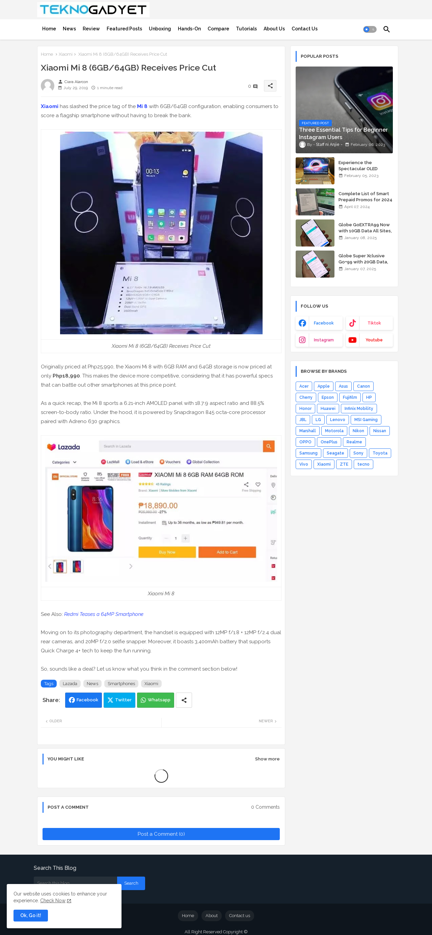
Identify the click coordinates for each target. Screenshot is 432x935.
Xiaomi (66, 54)
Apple (324, 386)
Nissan (379, 430)
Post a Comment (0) (161, 834)
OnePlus (329, 442)
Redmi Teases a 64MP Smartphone (103, 614)
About (212, 915)
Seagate (335, 453)
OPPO (305, 442)
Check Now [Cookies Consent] (52, 900)
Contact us (239, 915)
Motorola (334, 430)
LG (318, 419)
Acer (303, 386)
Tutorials (246, 28)
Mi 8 (142, 106)
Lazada (70, 683)
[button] (370, 29)
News (69, 28)
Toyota (380, 453)
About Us (274, 28)
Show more (267, 758)
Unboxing (160, 28)
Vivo (303, 464)
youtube (374, 340)
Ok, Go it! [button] (30, 915)
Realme (354, 442)
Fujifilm (350, 397)
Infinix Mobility (359, 408)
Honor (305, 408)
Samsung (308, 453)
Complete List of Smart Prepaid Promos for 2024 (366, 196)
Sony (358, 453)
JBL (302, 419)
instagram (324, 340)
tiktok (374, 323)
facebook (324, 323)
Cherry (306, 397)
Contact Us (305, 28)
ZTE (344, 464)
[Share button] (184, 700)
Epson (328, 397)
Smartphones (121, 683)
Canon (363, 386)
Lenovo (337, 419)
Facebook (87, 699)
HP (369, 397)
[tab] (49, 28)
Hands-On (189, 28)
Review (91, 28)
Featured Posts (124, 28)
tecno (363, 464)
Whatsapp (159, 699)
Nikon (358, 430)
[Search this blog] (75, 883)
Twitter (123, 699)
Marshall (307, 430)
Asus (343, 386)
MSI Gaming (366, 419)
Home (49, 28)
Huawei (328, 408)
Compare (218, 28)
